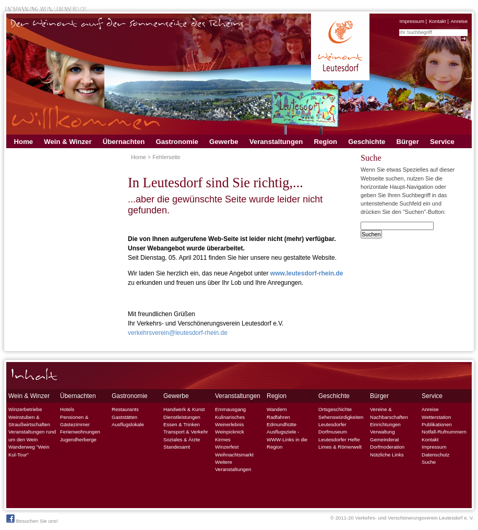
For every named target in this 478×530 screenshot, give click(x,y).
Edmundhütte (281, 424)
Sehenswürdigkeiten (340, 417)
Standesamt (176, 447)
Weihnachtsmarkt (234, 454)
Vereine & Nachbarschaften (389, 412)
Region (325, 142)
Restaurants (125, 409)
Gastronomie (177, 142)
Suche (429, 462)
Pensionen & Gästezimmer (75, 420)
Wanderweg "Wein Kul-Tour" (29, 450)
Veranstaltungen (276, 142)
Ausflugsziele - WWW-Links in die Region (287, 439)
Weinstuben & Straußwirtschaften (29, 420)
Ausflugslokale (128, 424)
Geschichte (366, 142)
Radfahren (278, 417)
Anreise (459, 21)
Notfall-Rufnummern (444, 432)
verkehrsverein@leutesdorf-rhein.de (178, 332)
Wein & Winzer (67, 142)
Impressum (411, 21)
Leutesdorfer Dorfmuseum (332, 428)
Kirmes (223, 439)
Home (23, 142)
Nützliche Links (387, 454)
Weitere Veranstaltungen (233, 465)
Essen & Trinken (181, 424)
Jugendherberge (78, 439)
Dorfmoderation (387, 447)
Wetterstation (436, 417)
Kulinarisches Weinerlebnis (230, 420)
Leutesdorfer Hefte (339, 439)
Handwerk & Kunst (184, 409)
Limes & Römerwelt (340, 447)
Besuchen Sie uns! (32, 519)
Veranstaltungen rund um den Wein (32, 435)
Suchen (371, 234)
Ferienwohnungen (80, 432)
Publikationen (437, 424)
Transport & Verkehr (185, 432)
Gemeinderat (384, 439)
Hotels (67, 409)
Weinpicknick (229, 432)
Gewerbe (223, 142)
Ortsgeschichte (335, 409)
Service (442, 142)
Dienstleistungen (181, 417)
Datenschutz (435, 454)
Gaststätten (124, 417)
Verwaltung (382, 432)
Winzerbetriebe (25, 409)
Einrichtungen (385, 424)
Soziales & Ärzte (181, 439)
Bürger (408, 142)
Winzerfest (226, 447)
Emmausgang (230, 409)
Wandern (277, 409)
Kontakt (437, 21)
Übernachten (124, 142)
